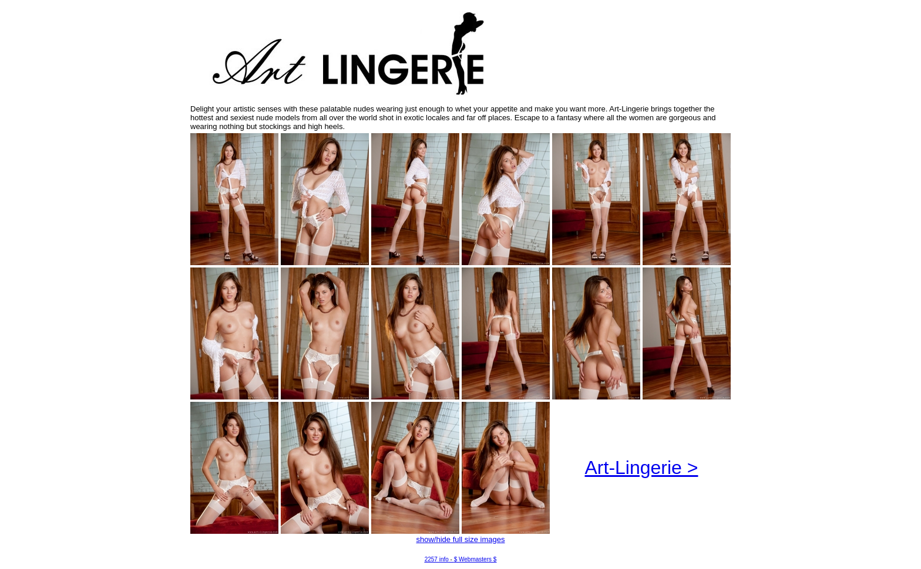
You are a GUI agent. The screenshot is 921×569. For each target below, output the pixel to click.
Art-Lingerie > (641, 467)
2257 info (437, 559)
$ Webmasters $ (475, 559)
